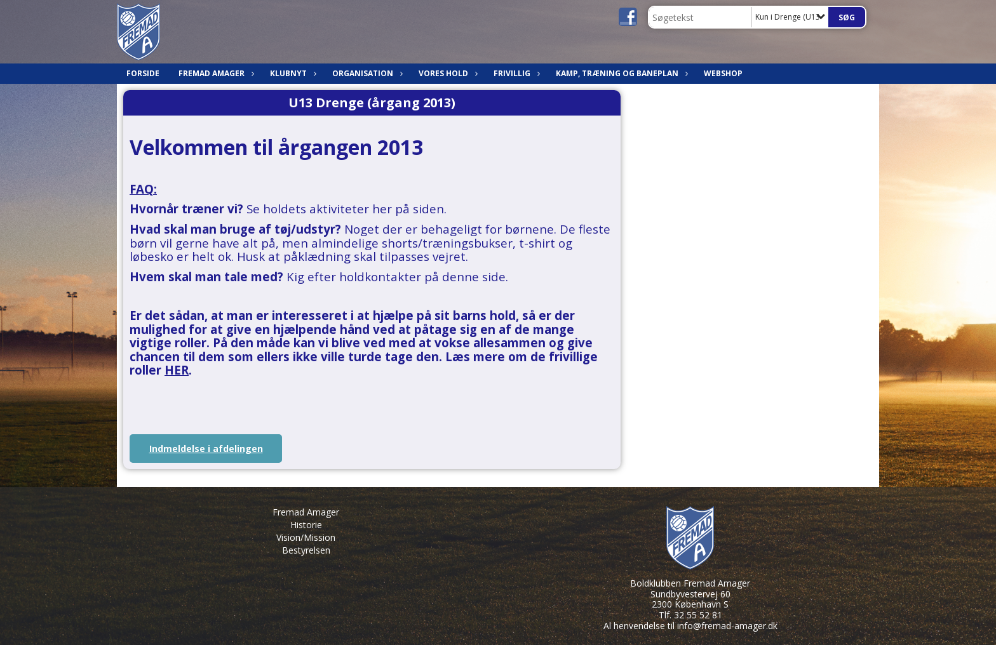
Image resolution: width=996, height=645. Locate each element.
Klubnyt (291, 73)
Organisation (366, 73)
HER (177, 370)
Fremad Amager (214, 73)
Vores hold (446, 73)
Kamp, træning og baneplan (620, 73)
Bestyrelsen (306, 550)
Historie (306, 525)
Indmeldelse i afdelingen (206, 448)
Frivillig (515, 73)
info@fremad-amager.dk (727, 626)
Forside (142, 73)
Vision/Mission (305, 537)
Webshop (723, 73)
